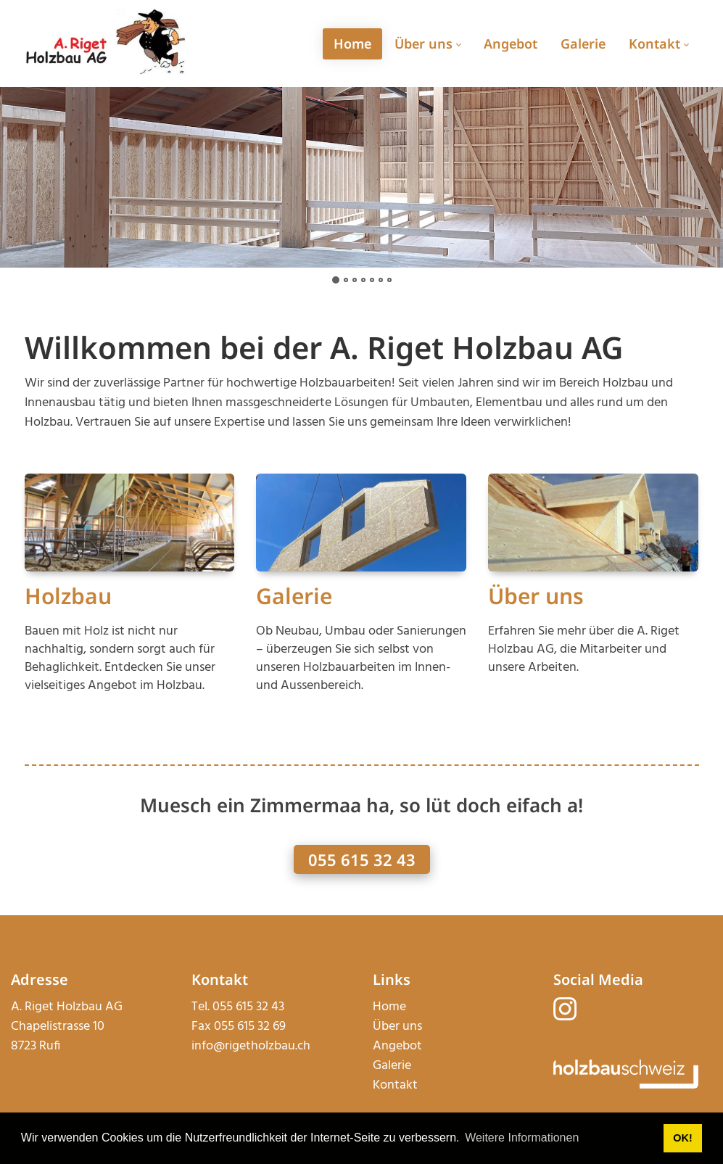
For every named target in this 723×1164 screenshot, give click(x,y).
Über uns (536, 596)
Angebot (397, 1046)
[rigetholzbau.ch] (106, 43)
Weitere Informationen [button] (522, 1137)
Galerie (294, 596)
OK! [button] (682, 1138)
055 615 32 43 (362, 859)
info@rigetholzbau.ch (250, 1046)
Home (389, 1007)
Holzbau (68, 596)
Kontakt (395, 1085)
